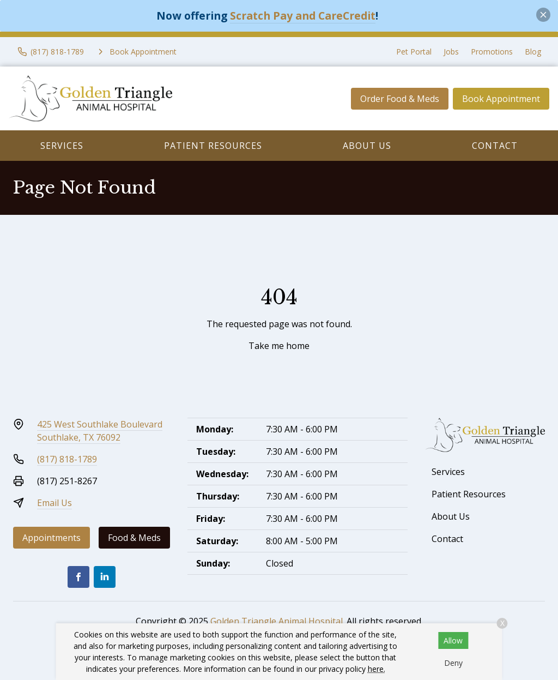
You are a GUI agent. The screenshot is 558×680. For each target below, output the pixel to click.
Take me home (279, 346)
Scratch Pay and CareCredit (302, 15)
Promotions (492, 51)
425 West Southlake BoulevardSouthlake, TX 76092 (99, 430)
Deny (453, 663)
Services (61, 146)
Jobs (451, 51)
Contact (495, 146)
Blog (533, 51)
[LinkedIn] (105, 577)
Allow (453, 640)
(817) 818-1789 (67, 459)
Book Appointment (501, 99)
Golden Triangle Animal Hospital (276, 621)
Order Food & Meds (399, 99)
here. (376, 669)
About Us (367, 146)
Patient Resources (213, 146)
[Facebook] (78, 577)
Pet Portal (414, 51)
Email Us (54, 503)
